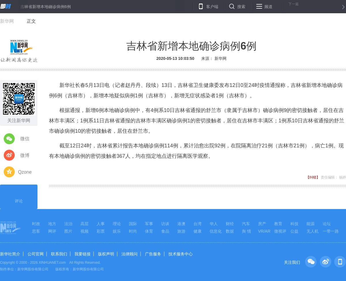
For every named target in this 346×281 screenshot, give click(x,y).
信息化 (216, 231)
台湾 (197, 223)
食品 (165, 231)
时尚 (133, 231)
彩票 (101, 231)
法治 (68, 223)
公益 (294, 231)
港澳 (181, 223)
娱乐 (117, 231)
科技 (294, 223)
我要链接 (82, 254)
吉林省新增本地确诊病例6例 (45, 6)
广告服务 (153, 254)
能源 (310, 223)
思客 (36, 231)
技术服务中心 (180, 254)
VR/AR (264, 231)
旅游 (181, 231)
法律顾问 (129, 254)
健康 (197, 231)
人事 (101, 223)
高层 (84, 223)
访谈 (165, 223)
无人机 (312, 231)
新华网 (7, 21)
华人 (214, 223)
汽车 (246, 223)
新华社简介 (10, 254)
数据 (230, 231)
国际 (133, 223)
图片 (68, 231)
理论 (117, 223)
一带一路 (331, 231)
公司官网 (35, 254)
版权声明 (106, 254)
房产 (262, 223)
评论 (18, 196)
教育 (278, 223)
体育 (149, 231)
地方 (52, 223)
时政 (36, 223)
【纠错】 (313, 177)
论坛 (327, 223)
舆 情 (246, 231)
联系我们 (59, 254)
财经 (230, 223)
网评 (52, 231)
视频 (84, 231)
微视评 (280, 231)
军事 (149, 223)
